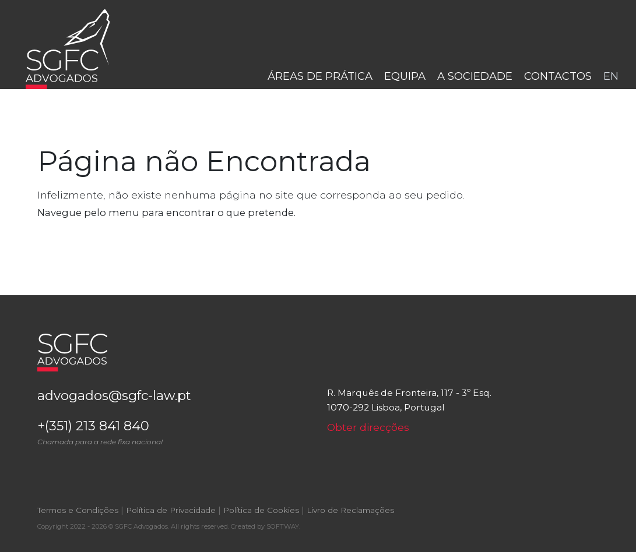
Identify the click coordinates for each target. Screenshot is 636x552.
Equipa (405, 76)
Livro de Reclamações (350, 510)
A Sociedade (474, 76)
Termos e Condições (77, 510)
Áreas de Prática (320, 76)
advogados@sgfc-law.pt (114, 395)
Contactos (558, 76)
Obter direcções (368, 427)
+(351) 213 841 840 (173, 432)
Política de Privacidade (171, 510)
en (611, 76)
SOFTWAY (282, 526)
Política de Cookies (261, 510)
